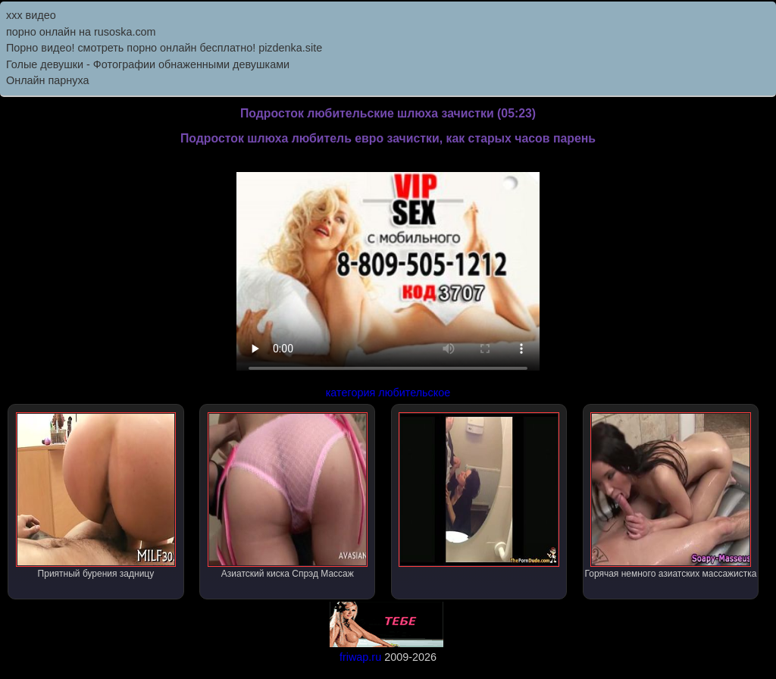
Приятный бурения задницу (96, 495)
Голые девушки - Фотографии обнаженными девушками (147, 64)
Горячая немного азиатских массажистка (671, 495)
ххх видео (31, 15)
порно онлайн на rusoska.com (81, 32)
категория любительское (388, 392)
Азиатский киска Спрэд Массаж (288, 495)
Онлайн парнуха (47, 80)
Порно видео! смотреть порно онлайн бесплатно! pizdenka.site (164, 48)
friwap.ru (360, 657)
